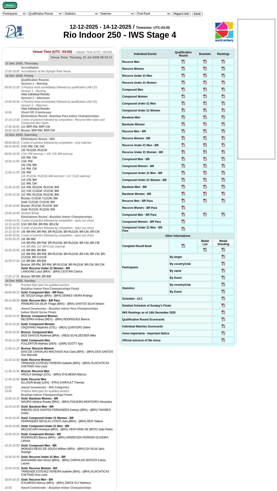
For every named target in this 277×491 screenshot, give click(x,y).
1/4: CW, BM (29, 179)
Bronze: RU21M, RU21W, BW (39, 205)
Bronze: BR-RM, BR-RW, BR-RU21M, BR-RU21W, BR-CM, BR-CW (62, 264)
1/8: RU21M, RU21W (34, 150)
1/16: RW (27, 161)
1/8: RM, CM (29, 157)
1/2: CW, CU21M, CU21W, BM (40, 191)
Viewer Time (94, 52)
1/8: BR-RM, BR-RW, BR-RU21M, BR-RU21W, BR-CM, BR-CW (60, 231)
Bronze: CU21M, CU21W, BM (39, 198)
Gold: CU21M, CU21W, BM (38, 202)
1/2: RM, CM (29, 183)
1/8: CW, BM (29, 165)
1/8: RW (26, 172)
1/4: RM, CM (29, 168)
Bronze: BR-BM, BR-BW (36, 276)
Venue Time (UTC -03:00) (52, 52)
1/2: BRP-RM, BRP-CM (35, 126)
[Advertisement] (256, 88)
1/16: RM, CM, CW (32, 146)
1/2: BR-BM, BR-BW (33, 261)
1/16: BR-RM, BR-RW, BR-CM (39, 224)
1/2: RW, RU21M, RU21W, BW (40, 194)
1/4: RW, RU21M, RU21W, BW (40, 187)
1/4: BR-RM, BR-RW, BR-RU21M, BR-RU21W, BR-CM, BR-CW (60, 242)
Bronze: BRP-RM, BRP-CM (38, 130)
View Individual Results (35, 94)
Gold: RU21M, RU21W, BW (38, 209)
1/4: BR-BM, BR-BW (33, 250)
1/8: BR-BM (28, 239)
